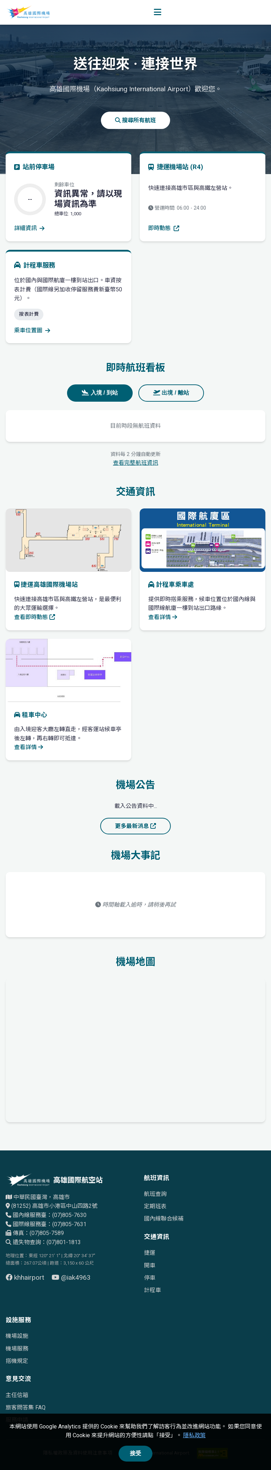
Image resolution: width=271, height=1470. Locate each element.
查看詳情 (162, 617)
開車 (149, 1265)
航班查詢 (155, 1194)
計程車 (152, 1290)
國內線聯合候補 (163, 1218)
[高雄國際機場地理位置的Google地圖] (135, 1048)
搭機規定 (17, 1361)
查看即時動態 (34, 617)
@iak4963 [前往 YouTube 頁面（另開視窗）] (71, 1277)
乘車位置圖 (32, 330)
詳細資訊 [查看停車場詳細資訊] (29, 228)
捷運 (149, 1252)
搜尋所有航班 (135, 120)
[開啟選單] (157, 12)
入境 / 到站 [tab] (100, 393)
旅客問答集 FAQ (26, 1407)
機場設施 (17, 1336)
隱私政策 (194, 1435)
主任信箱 (17, 1395)
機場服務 (17, 1348)
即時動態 (163, 228)
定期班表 (155, 1206)
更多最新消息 (135, 826)
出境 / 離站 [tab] (171, 393)
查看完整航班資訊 (135, 462)
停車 (149, 1277)
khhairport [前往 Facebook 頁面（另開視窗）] (26, 1277)
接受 (135, 1453)
